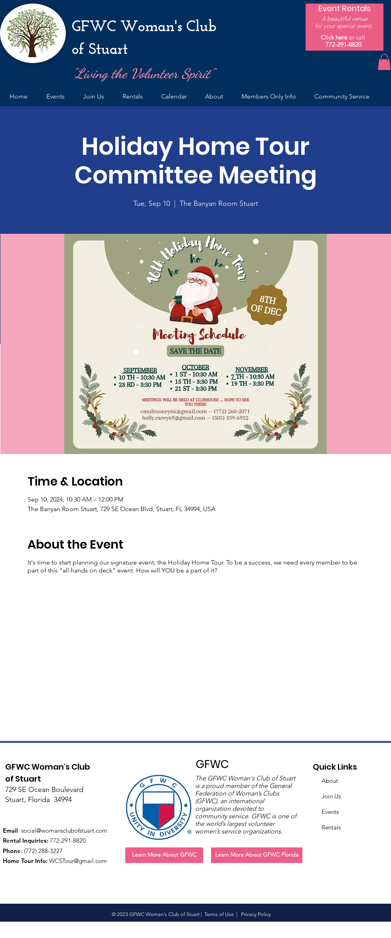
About (330, 780)
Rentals (331, 827)
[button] (384, 62)
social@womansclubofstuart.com (64, 830)
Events (330, 812)
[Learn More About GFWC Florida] (256, 855)
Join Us (331, 796)
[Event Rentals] (344, 8)
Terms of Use (219, 914)
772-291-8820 (343, 44)
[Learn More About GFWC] (164, 855)
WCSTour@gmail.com (78, 861)
